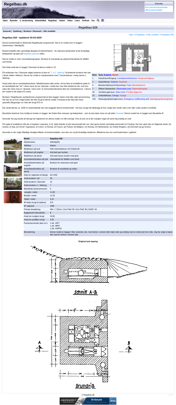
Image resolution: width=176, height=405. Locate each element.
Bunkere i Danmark (32, 31)
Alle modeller (49, 31)
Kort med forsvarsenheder (156, 7)
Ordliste (85, 20)
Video (70, 20)
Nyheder (14, 20)
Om (93, 20)
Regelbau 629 (168, 35)
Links (77, 20)
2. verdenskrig (26, 20)
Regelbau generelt (31, 54)
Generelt (7, 31)
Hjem (5, 20)
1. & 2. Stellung (57, 73)
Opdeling (17, 31)
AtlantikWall (40, 20)
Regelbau (52, 20)
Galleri (62, 20)
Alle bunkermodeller (153, 10)
